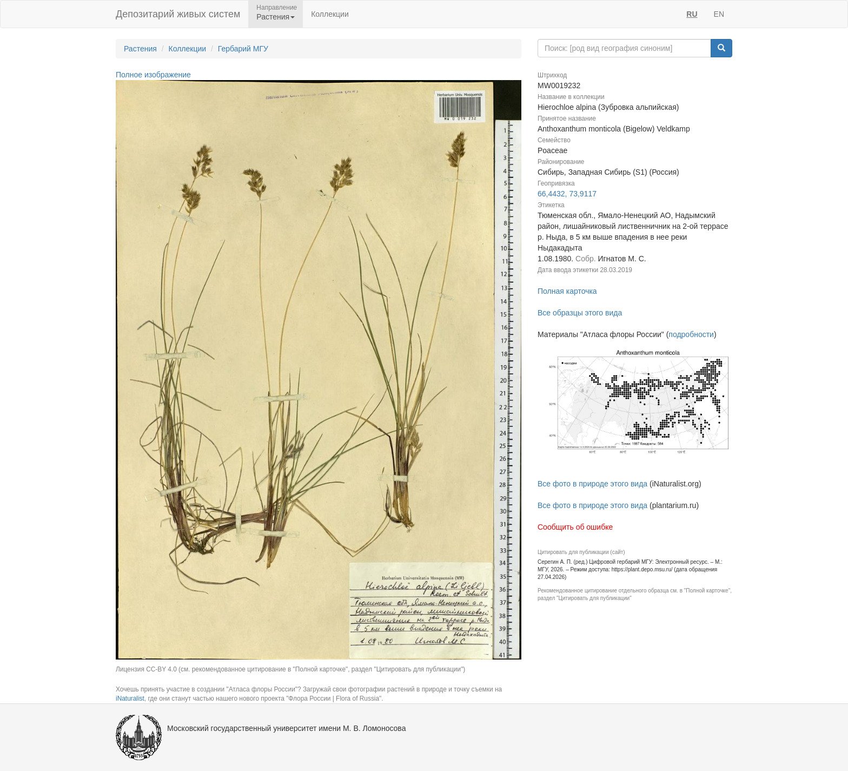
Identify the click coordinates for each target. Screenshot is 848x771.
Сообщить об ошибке (575, 527)
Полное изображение (153, 74)
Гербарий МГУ (243, 48)
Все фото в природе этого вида (592, 483)
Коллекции (330, 14)
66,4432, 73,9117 (567, 193)
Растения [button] (275, 16)
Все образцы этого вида (580, 312)
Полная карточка (567, 291)
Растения (140, 48)
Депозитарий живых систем (178, 14)
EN (719, 14)
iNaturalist (130, 698)
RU (691, 14)
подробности (691, 334)
